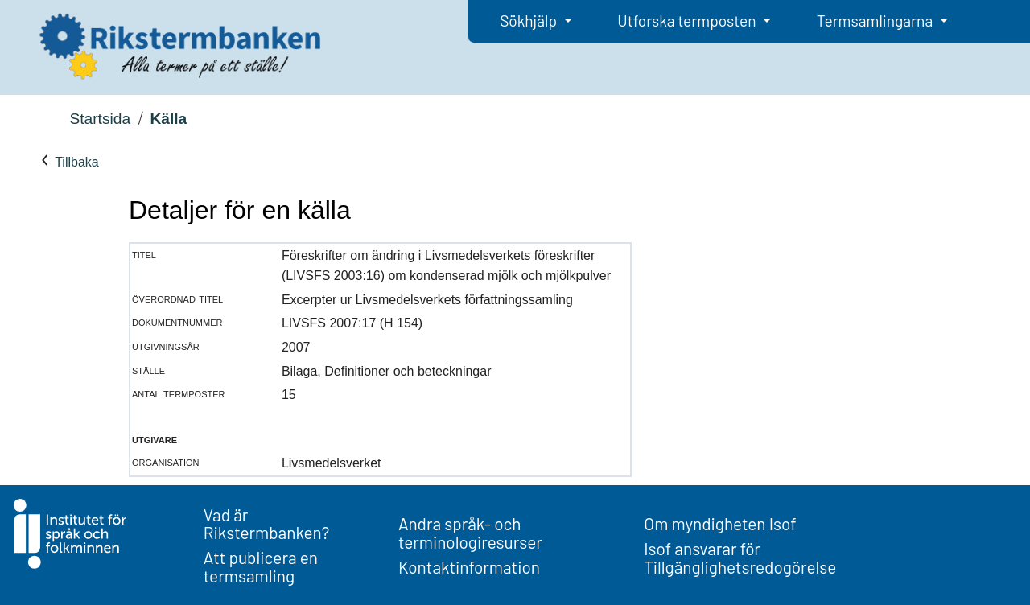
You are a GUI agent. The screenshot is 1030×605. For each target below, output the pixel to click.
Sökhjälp (530, 20)
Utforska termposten (688, 20)
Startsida (99, 118)
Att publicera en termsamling (261, 566)
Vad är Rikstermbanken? (267, 523)
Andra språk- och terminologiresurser (470, 532)
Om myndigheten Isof (720, 523)
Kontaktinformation (469, 567)
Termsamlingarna (876, 20)
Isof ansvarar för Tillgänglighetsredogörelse (740, 557)
